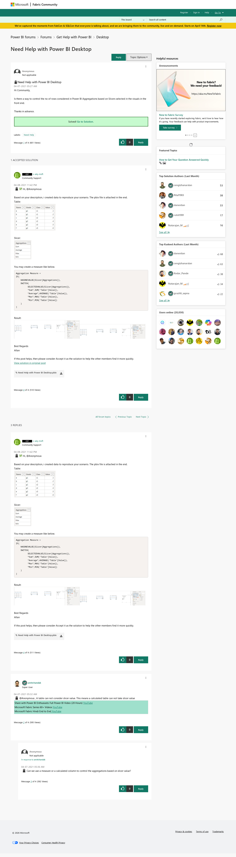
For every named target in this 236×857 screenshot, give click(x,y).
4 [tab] (191, 135)
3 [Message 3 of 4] (31, 785)
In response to (33, 763)
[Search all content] (186, 20)
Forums (64, 4)
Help (207, 12)
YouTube (88, 706)
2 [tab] (187, 135)
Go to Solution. (85, 121)
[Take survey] (170, 128)
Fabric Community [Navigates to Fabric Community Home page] (45, 4)
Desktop (102, 37)
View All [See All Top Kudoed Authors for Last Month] (164, 300)
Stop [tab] (195, 135)
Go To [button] (218, 12)
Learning (134, 4)
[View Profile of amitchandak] (34, 686)
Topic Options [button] (138, 57)
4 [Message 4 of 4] (23, 391)
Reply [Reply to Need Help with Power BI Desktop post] (141, 142)
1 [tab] (186, 135)
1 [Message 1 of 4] (23, 142)
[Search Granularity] (132, 20)
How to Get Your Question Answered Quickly (184, 159)
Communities (107, 4)
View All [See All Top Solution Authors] (164, 232)
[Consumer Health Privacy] (53, 846)
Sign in (196, 12)
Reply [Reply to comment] (141, 399)
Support (148, 4)
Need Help (29, 135)
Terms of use (202, 835)
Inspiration (79, 4)
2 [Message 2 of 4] (23, 725)
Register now (214, 25)
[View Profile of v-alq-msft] (38, 174)
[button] (118, 57)
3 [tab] (189, 135)
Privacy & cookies (183, 835)
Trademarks (218, 835)
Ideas (92, 4)
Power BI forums (23, 37)
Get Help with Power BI (74, 37)
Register (184, 12)
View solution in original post (30, 364)
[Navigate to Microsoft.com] (19, 4)
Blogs (122, 4)
